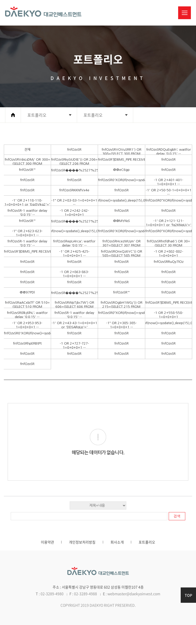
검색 (177, 516)
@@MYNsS (121, 220)
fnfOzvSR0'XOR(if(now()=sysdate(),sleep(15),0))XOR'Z (121, 180)
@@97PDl (27, 292)
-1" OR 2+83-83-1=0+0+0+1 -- (74, 202)
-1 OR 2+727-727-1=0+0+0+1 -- (74, 345)
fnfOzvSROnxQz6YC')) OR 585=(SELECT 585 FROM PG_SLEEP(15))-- (121, 255)
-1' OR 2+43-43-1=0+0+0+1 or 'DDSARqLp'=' (74, 325)
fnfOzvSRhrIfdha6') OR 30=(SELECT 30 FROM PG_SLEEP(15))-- (168, 245)
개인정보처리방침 (82, 542)
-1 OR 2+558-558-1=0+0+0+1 (168, 315)
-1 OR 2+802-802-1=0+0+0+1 (168, 253)
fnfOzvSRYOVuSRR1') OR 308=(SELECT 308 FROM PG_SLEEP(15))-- (121, 153)
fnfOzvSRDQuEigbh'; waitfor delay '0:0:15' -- (168, 151)
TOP (188, 595)
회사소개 (117, 542)
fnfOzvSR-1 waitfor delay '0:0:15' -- (27, 212)
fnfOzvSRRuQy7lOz (168, 261)
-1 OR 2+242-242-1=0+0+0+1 (74, 212)
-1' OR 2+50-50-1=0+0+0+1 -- (168, 192)
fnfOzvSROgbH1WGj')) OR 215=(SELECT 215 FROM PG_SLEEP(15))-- (121, 306)
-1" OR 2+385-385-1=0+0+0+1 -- (121, 325)
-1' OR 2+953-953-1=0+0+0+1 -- (27, 325)
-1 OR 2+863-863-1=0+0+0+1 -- (74, 274)
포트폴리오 (147, 542)
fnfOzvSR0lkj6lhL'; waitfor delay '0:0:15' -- (27, 315)
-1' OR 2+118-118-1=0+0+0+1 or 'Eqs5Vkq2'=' (27, 202)
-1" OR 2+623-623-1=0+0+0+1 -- (27, 233)
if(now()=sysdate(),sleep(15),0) (121, 200)
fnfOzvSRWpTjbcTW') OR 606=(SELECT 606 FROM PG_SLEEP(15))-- (74, 306)
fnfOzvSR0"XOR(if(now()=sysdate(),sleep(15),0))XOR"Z (168, 200)
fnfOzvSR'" (27, 169)
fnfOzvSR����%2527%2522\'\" (74, 170)
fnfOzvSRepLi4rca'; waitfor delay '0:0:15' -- (74, 243)
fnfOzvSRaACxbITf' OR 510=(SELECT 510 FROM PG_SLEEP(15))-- (27, 306)
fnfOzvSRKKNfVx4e (74, 190)
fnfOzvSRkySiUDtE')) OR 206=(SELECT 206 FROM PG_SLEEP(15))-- (74, 163)
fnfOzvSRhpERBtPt (27, 343)
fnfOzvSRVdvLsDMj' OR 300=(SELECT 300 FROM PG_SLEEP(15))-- (27, 163)
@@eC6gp (121, 169)
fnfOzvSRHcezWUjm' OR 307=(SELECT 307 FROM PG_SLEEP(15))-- (121, 245)
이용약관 (47, 542)
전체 (27, 149)
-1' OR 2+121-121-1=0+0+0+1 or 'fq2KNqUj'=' (168, 223)
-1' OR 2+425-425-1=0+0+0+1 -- (74, 253)
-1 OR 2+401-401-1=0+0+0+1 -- (168, 182)
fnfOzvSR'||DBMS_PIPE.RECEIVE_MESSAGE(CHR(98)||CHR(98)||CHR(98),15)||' (121, 159)
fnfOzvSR (74, 149)
